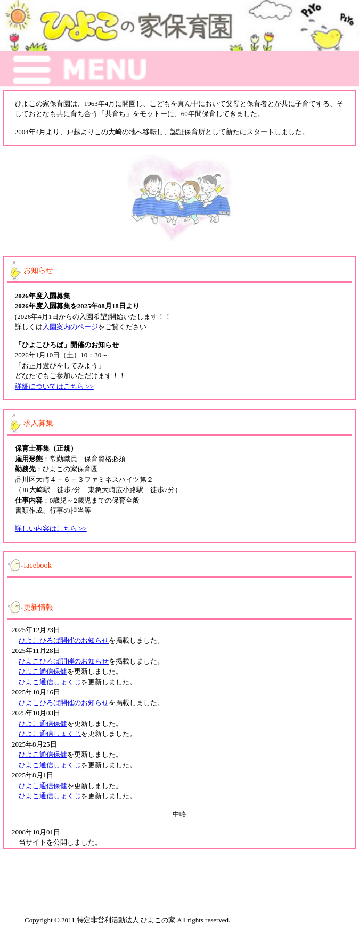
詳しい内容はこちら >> (51, 529)
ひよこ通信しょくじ (50, 682)
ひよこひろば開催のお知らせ (64, 640)
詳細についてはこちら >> (54, 386)
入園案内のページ (70, 327)
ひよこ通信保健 (43, 671)
